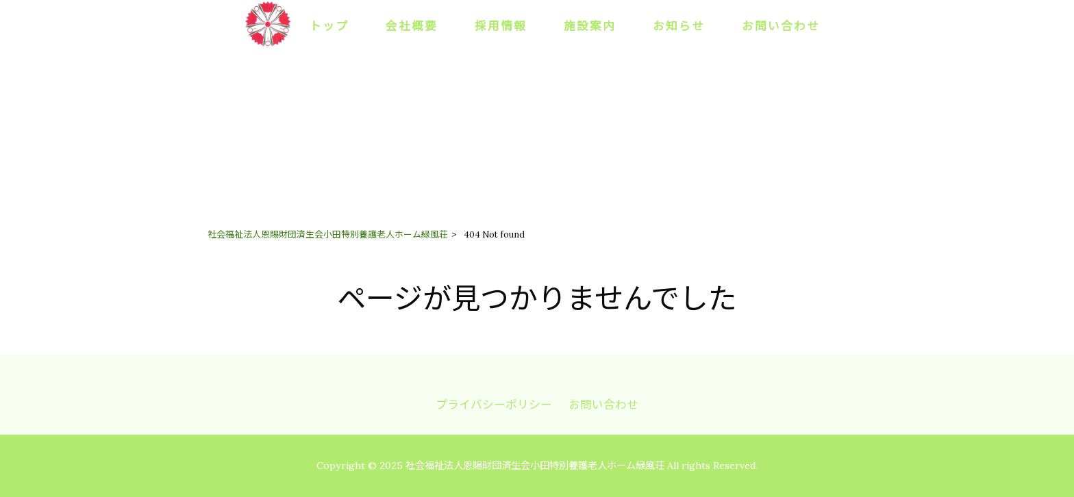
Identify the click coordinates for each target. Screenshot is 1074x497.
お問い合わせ (603, 404)
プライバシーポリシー (494, 404)
